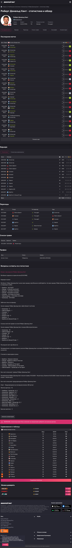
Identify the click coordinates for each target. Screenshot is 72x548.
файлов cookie (5, 541)
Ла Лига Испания (5, 522)
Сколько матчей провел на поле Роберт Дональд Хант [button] (17, 323)
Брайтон (4, 287)
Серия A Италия (4, 518)
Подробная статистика (36, 480)
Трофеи (46, 30)
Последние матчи (5, 30)
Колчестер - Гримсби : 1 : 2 (9, 397)
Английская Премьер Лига (7, 520)
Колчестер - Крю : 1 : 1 (8, 400)
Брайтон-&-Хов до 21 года (9, 319)
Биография (55, 30)
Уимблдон (59, 348)
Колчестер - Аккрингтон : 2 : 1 (10, 405)
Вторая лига (17, 42)
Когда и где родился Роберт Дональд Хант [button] (13, 272)
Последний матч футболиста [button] (9, 345)
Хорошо (5, 544)
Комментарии (65, 30)
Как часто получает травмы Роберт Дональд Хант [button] (15, 372)
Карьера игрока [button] (5, 279)
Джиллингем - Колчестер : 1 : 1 (10, 399)
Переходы (26, 30)
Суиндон (4, 294)
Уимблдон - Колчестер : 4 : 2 (9, 390)
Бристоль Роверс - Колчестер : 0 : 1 (11, 402)
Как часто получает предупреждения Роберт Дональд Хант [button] (18, 381)
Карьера (16, 30)
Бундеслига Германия (6, 524)
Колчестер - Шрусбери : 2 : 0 (10, 404)
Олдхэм (4, 289)
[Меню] (1, 2)
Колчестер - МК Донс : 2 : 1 (9, 394)
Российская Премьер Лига (7, 527)
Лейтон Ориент (6, 296)
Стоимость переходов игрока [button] (9, 354)
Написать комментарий (8, 416)
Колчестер (5, 297)
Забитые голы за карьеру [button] (8, 302)
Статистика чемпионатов (17, 152)
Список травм (36, 30)
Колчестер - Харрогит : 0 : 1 (9, 392)
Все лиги (3, 529)
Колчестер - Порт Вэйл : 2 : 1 (10, 395)
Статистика (5, 152)
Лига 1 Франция (4, 525)
